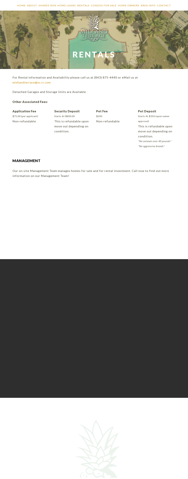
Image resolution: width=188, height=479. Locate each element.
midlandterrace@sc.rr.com (31, 82)
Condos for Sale (103, 5)
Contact (164, 5)
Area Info (148, 5)
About (32, 5)
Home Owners (128, 5)
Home (21, 5)
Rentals (83, 5)
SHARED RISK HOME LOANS (57, 5)
